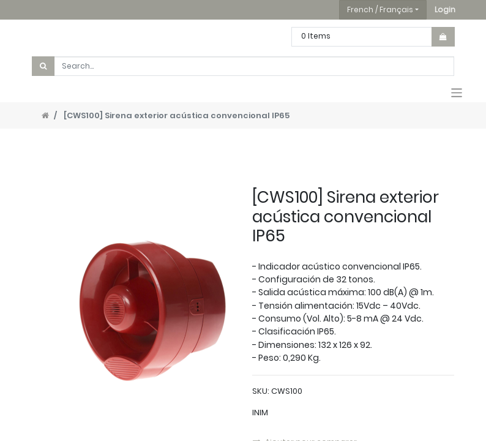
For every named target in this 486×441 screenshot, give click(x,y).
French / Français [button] (380, 9)
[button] (445, 10)
